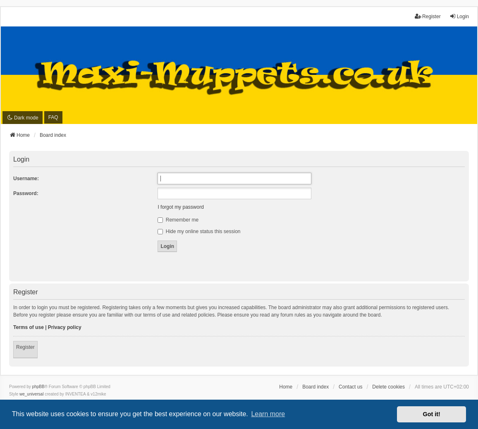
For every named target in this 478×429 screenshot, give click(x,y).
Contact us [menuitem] (350, 387)
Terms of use (28, 327)
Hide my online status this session (199, 231)
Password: (25, 193)
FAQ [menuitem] (53, 117)
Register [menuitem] (428, 16)
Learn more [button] (268, 413)
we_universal (31, 394)
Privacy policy (64, 327)
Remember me (178, 220)
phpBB (38, 386)
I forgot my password (180, 207)
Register (25, 347)
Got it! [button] (431, 414)
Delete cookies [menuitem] (388, 387)
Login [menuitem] (459, 16)
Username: (26, 178)
